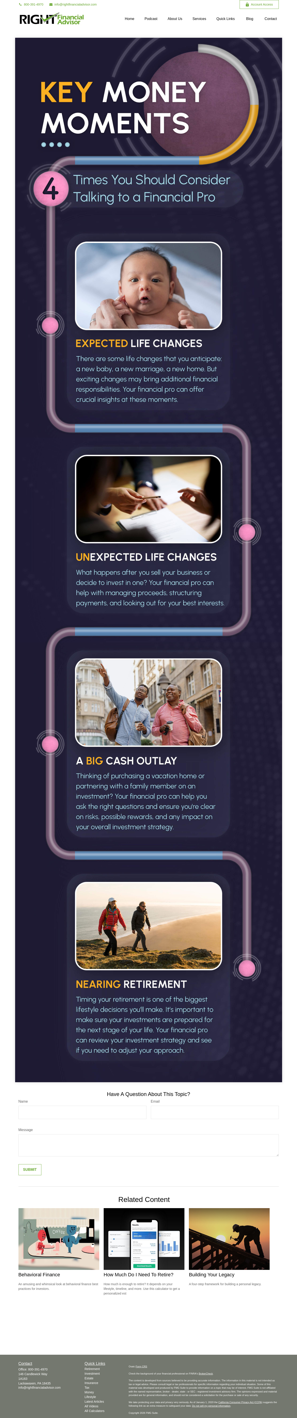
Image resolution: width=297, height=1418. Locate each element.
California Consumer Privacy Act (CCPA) (240, 1402)
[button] (129, 19)
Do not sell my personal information (211, 1405)
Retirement (92, 1369)
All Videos (91, 1406)
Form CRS (141, 1366)
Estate (89, 1378)
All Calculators (94, 1411)
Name (23, 1101)
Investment (92, 1373)
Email (155, 1101)
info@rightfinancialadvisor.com (73, 4)
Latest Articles (94, 1401)
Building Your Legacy (211, 1274)
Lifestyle (90, 1397)
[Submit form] (29, 1169)
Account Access (259, 4)
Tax (87, 1387)
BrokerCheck (206, 1373)
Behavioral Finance (39, 1274)
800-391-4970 (30, 4)
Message (25, 1130)
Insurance (91, 1383)
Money (89, 1392)
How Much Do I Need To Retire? (139, 1274)
